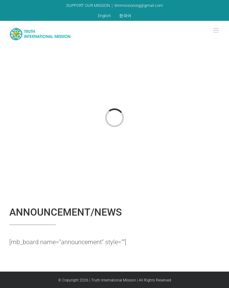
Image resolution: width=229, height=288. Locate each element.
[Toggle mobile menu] (216, 30)
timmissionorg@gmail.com (139, 5)
